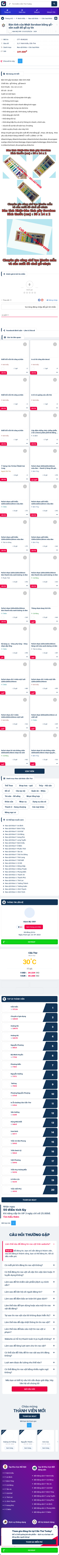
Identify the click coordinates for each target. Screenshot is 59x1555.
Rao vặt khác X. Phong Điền (15, 871)
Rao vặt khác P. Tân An (14, 851)
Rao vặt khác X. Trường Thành (16, 883)
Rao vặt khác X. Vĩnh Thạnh (15, 889)
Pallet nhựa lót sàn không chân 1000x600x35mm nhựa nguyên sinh (43, 751)
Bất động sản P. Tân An (43, 1484)
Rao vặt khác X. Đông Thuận (16, 869)
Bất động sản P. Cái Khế (43, 1488)
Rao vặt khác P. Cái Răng (14, 834)
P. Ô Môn (8, 1509)
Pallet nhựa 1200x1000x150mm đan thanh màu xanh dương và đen (44, 573)
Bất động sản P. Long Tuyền (44, 1496)
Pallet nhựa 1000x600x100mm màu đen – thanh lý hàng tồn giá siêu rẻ (43, 467)
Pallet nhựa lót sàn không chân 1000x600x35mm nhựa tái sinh (13, 751)
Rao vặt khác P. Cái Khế (14, 831)
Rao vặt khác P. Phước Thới (15, 848)
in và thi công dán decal (40, 359)
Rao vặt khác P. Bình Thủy (15, 828)
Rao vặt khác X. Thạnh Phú (15, 877)
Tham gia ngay (29, 1199)
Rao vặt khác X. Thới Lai (14, 880)
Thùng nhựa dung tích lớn (41, 608)
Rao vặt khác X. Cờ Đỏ (13, 863)
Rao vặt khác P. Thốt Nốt (14, 860)
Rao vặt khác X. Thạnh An (15, 874)
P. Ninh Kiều (20, 18)
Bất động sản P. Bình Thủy (44, 1492)
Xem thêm (29, 771)
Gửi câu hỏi (29, 1389)
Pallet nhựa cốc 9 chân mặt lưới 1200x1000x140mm (13, 680)
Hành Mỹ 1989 (29, 921)
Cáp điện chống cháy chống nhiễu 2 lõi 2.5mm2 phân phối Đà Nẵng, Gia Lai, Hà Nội (44, 431)
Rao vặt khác (33, 18)
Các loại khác (47, 18)
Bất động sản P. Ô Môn (42, 1512)
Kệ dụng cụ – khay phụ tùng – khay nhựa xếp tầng (14, 645)
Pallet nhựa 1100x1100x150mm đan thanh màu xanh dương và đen (14, 573)
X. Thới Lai (9, 1497)
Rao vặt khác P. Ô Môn (13, 845)
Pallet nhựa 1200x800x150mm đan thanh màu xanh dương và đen (14, 609)
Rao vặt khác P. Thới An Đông (16, 854)
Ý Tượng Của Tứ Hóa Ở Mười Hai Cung (13, 467)
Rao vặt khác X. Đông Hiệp (15, 866)
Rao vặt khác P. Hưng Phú (15, 837)
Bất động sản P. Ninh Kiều (44, 1475)
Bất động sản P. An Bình (43, 1504)
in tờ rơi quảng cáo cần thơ (41, 395)
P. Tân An (8, 1489)
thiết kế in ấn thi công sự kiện (12, 359)
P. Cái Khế (8, 1493)
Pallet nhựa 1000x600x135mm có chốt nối (44, 716)
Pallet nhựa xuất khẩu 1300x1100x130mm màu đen (42, 538)
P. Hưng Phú (9, 1505)
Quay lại (55, 18)
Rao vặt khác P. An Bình (14, 825)
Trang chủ (9, 18)
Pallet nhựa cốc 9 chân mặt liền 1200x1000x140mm (43, 680)
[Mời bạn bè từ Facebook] (13, 1223)
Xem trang (9, 1448)
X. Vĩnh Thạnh (10, 1501)
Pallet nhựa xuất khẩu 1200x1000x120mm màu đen (12, 538)
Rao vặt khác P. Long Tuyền (15, 840)
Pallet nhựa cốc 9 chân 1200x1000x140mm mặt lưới (12, 716)
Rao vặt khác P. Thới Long (15, 857)
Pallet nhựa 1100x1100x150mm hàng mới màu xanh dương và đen (44, 645)
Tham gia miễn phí (34, 1541)
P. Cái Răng (9, 1485)
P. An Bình (8, 1477)
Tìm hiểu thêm (11, 1216)
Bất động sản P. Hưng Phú (44, 1500)
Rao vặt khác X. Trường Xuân (16, 886)
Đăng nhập (52, 300)
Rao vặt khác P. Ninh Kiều (15, 843)
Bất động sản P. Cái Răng (43, 1479)
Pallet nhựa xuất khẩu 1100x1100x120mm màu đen (42, 502)
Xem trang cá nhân (33, 927)
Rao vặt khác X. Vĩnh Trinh (15, 892)
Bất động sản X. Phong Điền (44, 1508)
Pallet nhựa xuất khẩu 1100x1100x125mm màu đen (12, 502)
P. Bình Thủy (9, 1481)
